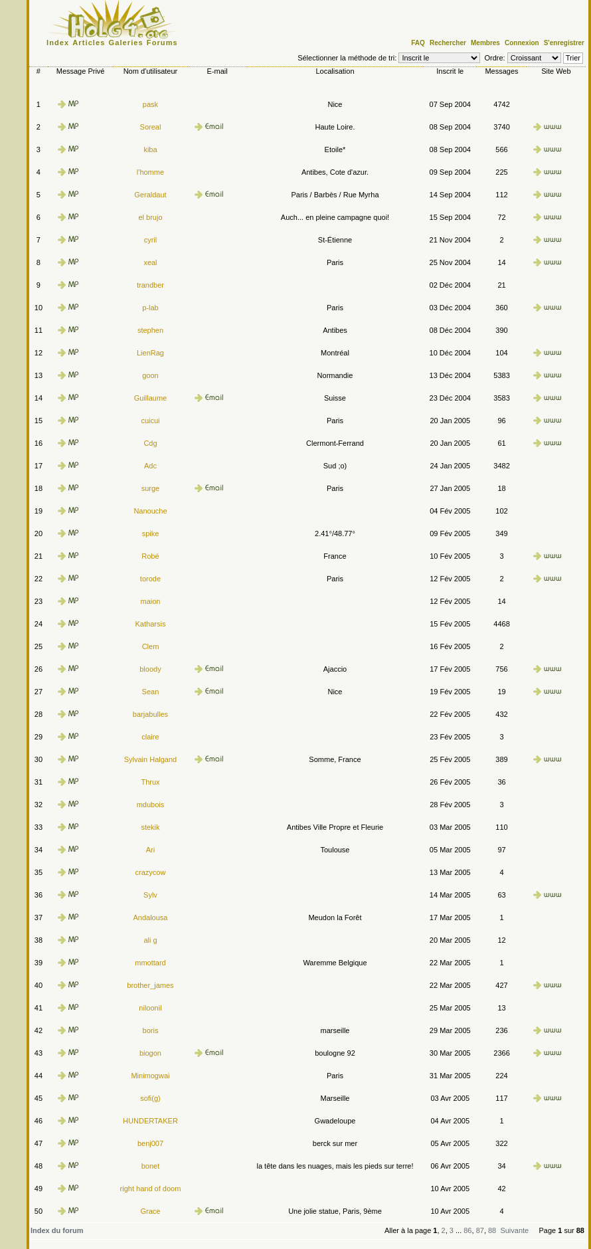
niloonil (150, 1008)
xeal (150, 262)
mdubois (151, 805)
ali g (150, 940)
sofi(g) (150, 1098)
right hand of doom (150, 1189)
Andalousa (150, 917)
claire (150, 737)
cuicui (150, 421)
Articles (88, 43)
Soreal (150, 127)
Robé (150, 556)
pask (150, 104)
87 (480, 1230)
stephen (150, 330)
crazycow (150, 872)
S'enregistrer (564, 43)
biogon (150, 1053)
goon (150, 375)
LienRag (150, 353)
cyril (150, 240)
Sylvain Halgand (150, 759)
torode (150, 579)
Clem (150, 646)
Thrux (150, 782)
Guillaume (150, 398)
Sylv (150, 895)
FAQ (418, 43)
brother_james (150, 985)
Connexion (522, 43)
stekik (150, 827)
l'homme (150, 172)
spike (150, 533)
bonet (150, 1166)
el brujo (150, 217)
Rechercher (448, 43)
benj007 (150, 1143)
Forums (162, 43)
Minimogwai (150, 1076)
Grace (150, 1211)
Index (57, 43)
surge (150, 488)
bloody (150, 669)
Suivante (514, 1230)
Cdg (150, 443)
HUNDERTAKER (150, 1121)
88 (492, 1230)
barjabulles (150, 714)
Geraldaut (150, 195)
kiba (150, 149)
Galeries (126, 43)
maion (150, 601)
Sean (150, 692)
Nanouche (150, 511)
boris (151, 1030)
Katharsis (150, 624)
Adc (150, 466)
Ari (150, 850)
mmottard (150, 963)
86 (467, 1230)
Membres (485, 43)
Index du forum (57, 1230)
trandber (150, 285)
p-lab (150, 308)
